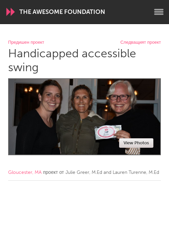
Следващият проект (140, 42)
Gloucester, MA (25, 172)
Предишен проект (26, 42)
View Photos (136, 142)
